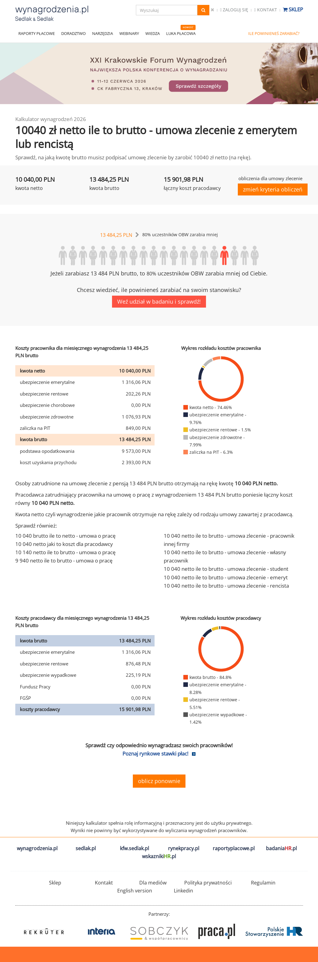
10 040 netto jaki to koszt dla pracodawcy (64, 543)
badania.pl (281, 848)
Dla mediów (152, 882)
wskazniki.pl (159, 856)
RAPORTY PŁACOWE (36, 33)
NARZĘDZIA (102, 33)
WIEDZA (152, 33)
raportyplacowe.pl (234, 848)
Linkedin (183, 890)
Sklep (293, 9)
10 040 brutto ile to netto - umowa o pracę (65, 535)
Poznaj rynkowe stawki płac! (155, 753)
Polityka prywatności (208, 882)
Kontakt (265, 10)
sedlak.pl (86, 848)
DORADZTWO (73, 33)
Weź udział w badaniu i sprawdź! (159, 301)
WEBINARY (129, 33)
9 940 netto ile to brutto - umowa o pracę (64, 560)
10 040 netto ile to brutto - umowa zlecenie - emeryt (226, 577)
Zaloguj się (234, 10)
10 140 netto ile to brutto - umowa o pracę (65, 552)
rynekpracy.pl (183, 848)
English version (134, 890)
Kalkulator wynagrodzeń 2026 (50, 119)
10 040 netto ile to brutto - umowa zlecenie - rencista (226, 585)
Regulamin (263, 882)
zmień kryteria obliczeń (272, 189)
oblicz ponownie (159, 781)
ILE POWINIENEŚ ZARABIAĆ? (274, 33)
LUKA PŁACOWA (181, 33)
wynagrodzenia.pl (37, 848)
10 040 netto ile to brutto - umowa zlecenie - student (226, 568)
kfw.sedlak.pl (134, 848)
